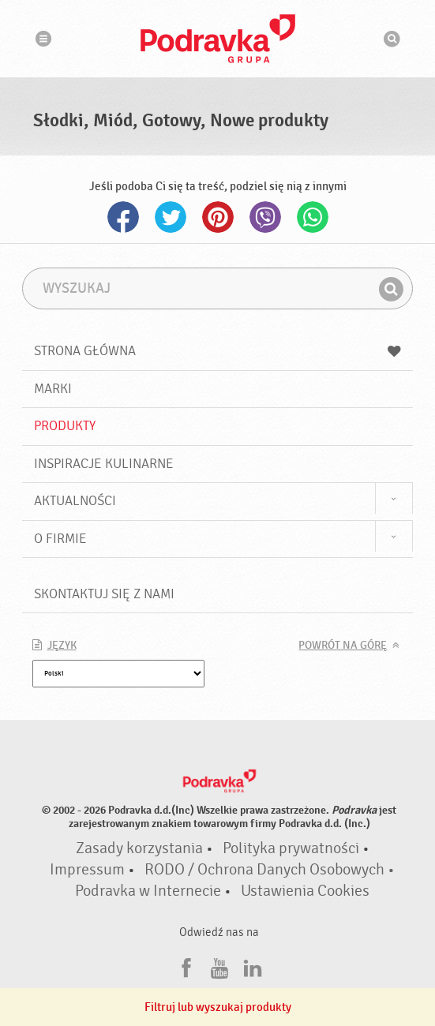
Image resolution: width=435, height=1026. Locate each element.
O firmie (60, 538)
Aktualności (75, 500)
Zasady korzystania (139, 848)
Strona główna (218, 350)
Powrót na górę (342, 645)
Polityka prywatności (291, 848)
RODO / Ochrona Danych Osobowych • (269, 869)
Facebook (123, 217)
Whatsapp (312, 217)
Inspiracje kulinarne (104, 463)
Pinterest (218, 217)
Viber (265, 217)
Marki (53, 388)
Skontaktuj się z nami (104, 593)
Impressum (87, 869)
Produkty (65, 425)
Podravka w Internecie (148, 891)
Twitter (170, 217)
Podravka (218, 38)
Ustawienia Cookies (305, 891)
